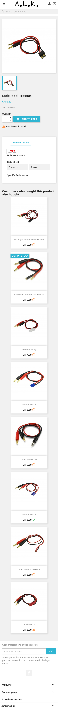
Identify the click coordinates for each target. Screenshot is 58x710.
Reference (12, 155)
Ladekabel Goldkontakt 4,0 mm (29, 294)
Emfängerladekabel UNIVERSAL (29, 239)
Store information (11, 699)
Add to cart (26, 119)
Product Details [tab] (21, 142)
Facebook (29, 673)
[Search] (29, 11)
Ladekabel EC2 (29, 404)
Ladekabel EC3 (29, 514)
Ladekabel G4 (29, 624)
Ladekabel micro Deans (29, 569)
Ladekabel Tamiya (29, 349)
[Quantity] (5, 119)
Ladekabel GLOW (29, 459)
